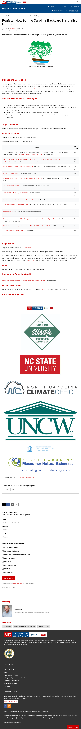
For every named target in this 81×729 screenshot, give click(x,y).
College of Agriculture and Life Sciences (17, 678)
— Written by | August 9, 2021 (14, 28)
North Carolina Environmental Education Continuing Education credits (23, 281)
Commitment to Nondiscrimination (20, 711)
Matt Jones (31, 260)
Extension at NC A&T (10, 683)
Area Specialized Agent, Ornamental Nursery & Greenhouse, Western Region (31, 612)
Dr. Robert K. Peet (29, 200)
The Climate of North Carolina (26, 155)
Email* (4, 519)
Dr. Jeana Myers (7, 162)
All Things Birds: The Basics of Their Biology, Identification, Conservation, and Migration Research (31, 219)
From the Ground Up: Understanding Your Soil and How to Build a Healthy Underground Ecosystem (31, 159)
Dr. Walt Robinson (47, 226)
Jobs (5, 672)
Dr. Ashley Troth (38, 178)
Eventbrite (28, 248)
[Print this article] (17, 504)
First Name (5, 526)
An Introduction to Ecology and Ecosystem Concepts (18, 178)
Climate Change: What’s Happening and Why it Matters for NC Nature (22, 226)
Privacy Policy (11, 587)
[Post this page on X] (4, 504)
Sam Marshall (13, 28)
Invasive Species (8, 231)
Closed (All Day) (74, 10)
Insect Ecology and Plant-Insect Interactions (15, 204)
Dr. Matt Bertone (23, 193)
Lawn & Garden (7, 626)
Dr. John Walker (13, 174)
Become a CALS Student (11, 681)
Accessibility (17, 722)
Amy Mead (16, 185)
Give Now (7, 686)
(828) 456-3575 (57, 10)
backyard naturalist (43, 626)
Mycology (6, 174)
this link (43, 289)
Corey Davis (38, 155)
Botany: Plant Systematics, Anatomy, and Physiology (18, 166)
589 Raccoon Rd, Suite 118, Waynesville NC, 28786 (63, 7)
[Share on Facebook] (8, 504)
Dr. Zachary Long (18, 231)
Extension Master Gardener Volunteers (25, 626)
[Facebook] (5, 706)
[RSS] (9, 706)
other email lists (17, 583)
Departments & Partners (11, 675)
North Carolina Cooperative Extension (41, 89)
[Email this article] (12, 504)
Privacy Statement (43, 711)
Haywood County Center (13, 8)
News (3, 16)
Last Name (5, 534)
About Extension (9, 669)
